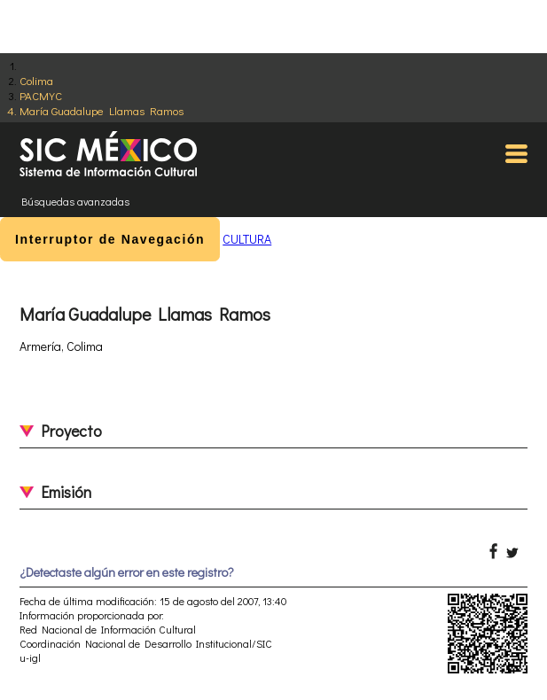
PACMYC (41, 95)
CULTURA (247, 238)
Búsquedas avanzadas (75, 201)
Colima (36, 80)
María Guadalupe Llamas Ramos (102, 110)
